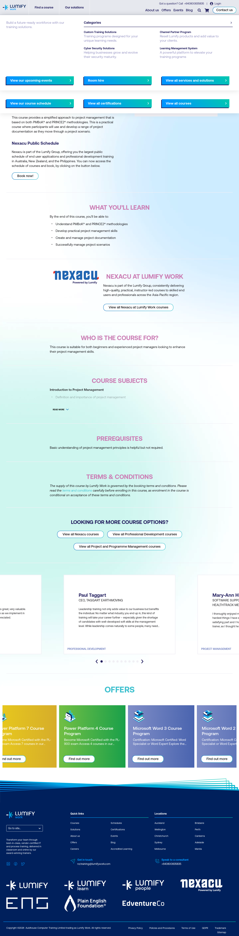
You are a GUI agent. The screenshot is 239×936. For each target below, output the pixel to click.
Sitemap (221, 932)
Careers (74, 849)
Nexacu (24, 33)
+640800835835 (194, 3)
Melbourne (160, 849)
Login (217, 3)
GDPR (205, 928)
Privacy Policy (135, 928)
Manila (198, 849)
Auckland (159, 823)
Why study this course (23, 77)
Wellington (160, 829)
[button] (62, 76)
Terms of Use (188, 928)
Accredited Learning (121, 849)
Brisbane (199, 823)
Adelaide (199, 842)
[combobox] (8, 828)
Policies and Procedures (162, 928)
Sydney (158, 842)
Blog (189, 10)
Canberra (200, 836)
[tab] (101, 661)
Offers (166, 10)
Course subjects (75, 77)
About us (152, 10)
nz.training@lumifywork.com (93, 863)
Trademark (220, 928)
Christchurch (161, 836)
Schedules (116, 823)
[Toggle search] (199, 10)
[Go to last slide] (97, 661)
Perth (197, 829)
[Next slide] (116, 77)
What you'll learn (51, 77)
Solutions (75, 829)
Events (178, 10)
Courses (11, 33)
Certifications (118, 829)
